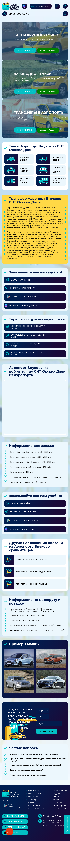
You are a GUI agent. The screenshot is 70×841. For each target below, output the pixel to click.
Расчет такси (34, 806)
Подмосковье (34, 794)
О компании (34, 791)
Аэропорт (32, 800)
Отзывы (56, 797)
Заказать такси (25, 50)
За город (56, 800)
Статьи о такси (59, 809)
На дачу (56, 794)
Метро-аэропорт (60, 806)
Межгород (33, 797)
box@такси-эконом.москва (55, 825)
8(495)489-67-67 (18, 14)
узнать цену (46, 731)
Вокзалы (32, 803)
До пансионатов (60, 791)
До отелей (57, 803)
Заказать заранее (36, 809)
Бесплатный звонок (48, 50)
